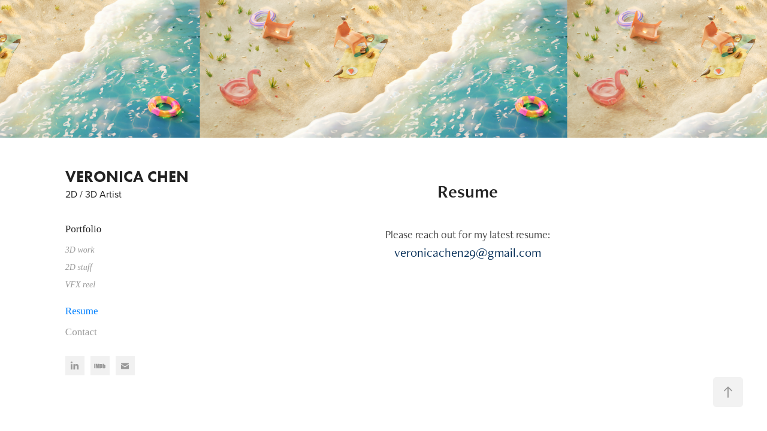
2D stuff (78, 267)
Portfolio (83, 229)
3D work (80, 249)
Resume (81, 311)
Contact (81, 332)
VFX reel (80, 284)
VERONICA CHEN (127, 176)
